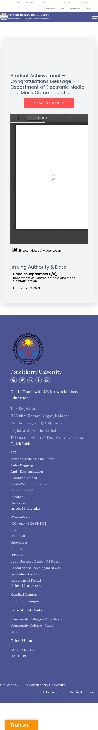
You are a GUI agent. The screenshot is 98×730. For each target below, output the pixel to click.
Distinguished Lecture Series (50, 2)
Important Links (16, 2)
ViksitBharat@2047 (75, 8)
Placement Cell (67, 2)
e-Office (62, 8)
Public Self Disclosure (31, 2)
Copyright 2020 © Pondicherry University (32, 685)
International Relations (83, 2)
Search (88, 8)
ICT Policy (47, 692)
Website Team (82, 692)
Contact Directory (50, 8)
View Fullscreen (49, 103)
